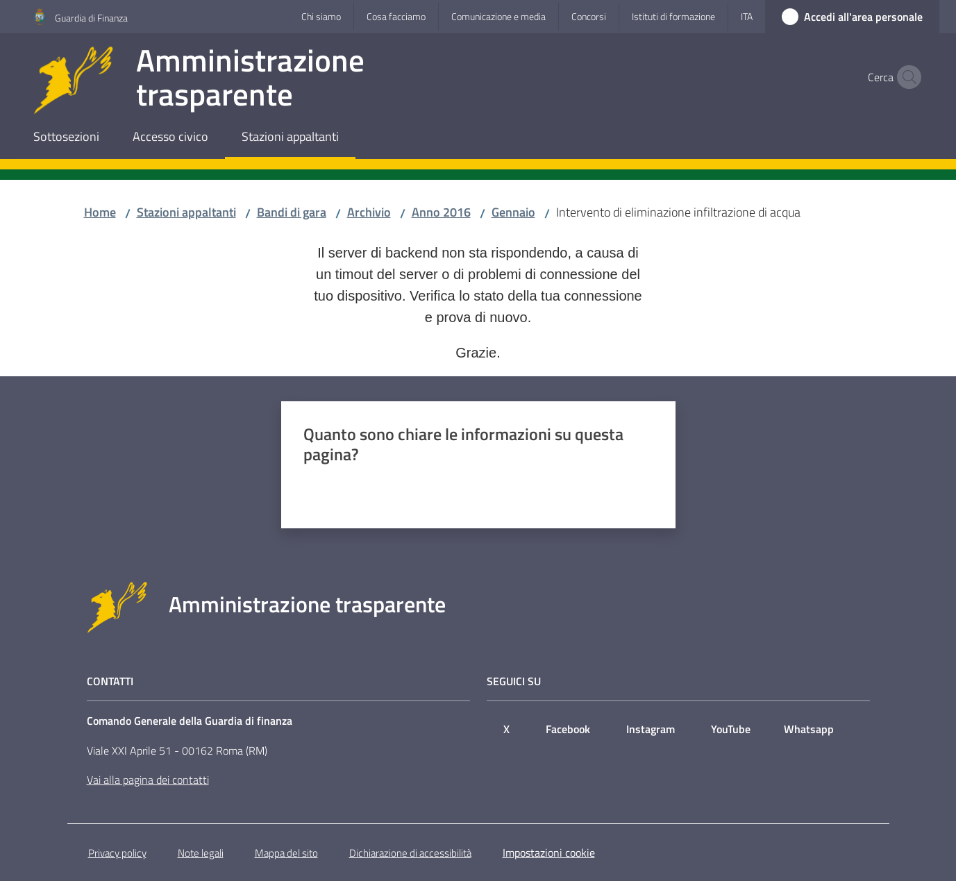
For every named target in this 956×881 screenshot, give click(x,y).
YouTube (730, 729)
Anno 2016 (441, 212)
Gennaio (513, 212)
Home (100, 212)
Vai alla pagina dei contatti (148, 779)
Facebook (568, 729)
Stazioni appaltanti (186, 212)
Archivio (369, 212)
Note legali (201, 853)
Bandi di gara (291, 212)
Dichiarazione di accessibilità (410, 853)
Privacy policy (117, 853)
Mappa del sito (286, 853)
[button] (906, 77)
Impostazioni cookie (549, 852)
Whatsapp (809, 729)
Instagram (650, 729)
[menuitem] (66, 138)
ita (747, 16)
